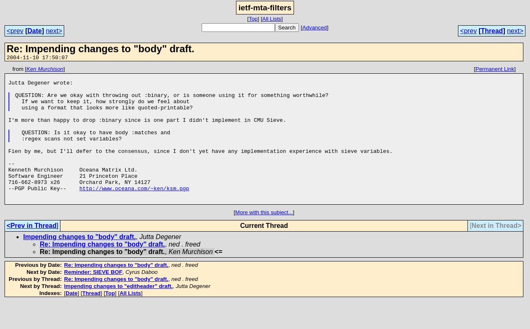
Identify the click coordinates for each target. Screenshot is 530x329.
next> (54, 30)
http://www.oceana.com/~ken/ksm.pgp (134, 213)
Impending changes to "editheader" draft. (118, 313)
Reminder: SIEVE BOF (93, 299)
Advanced (314, 27)
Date (34, 30)
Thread (492, 30)
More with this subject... (264, 240)
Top (253, 19)
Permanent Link (494, 70)
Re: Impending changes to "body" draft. (102, 271)
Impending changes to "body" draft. (79, 264)
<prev (15, 30)
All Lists (271, 19)
